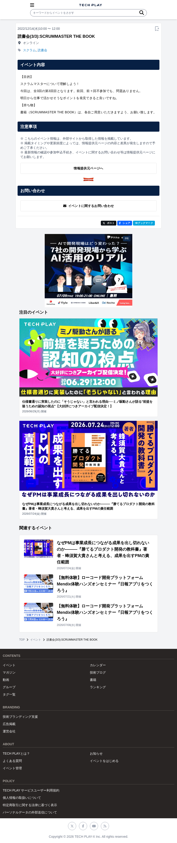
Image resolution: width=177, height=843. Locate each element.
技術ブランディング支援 (20, 716)
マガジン (9, 672)
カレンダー (98, 665)
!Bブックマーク (144, 223)
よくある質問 (12, 761)
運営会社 (9, 731)
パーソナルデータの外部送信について (30, 812)
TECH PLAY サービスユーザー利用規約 (31, 790)
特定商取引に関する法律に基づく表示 (30, 805)
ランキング (98, 687)
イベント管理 (12, 768)
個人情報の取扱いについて (22, 797)
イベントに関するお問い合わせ (88, 206)
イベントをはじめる (104, 761)
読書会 (42, 50)
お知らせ (96, 753)
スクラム (29, 50)
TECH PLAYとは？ (16, 753)
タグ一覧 (9, 694)
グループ (9, 687)
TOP (22, 639)
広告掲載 (9, 724)
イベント (35, 639)
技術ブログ (98, 672)
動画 (6, 680)
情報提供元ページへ (88, 168)
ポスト (109, 223)
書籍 (93, 680)
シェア (124, 223)
